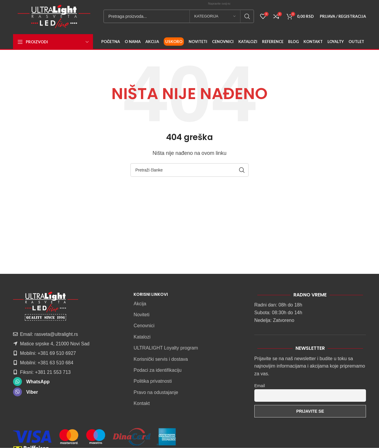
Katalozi (142, 336)
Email (259, 385)
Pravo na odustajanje (156, 392)
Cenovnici (144, 325)
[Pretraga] (178, 16)
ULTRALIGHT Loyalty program (166, 347)
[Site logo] (53, 15)
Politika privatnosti (153, 381)
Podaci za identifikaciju (158, 370)
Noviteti (141, 314)
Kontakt (142, 403)
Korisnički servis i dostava (161, 359)
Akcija (140, 303)
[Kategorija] (215, 16)
